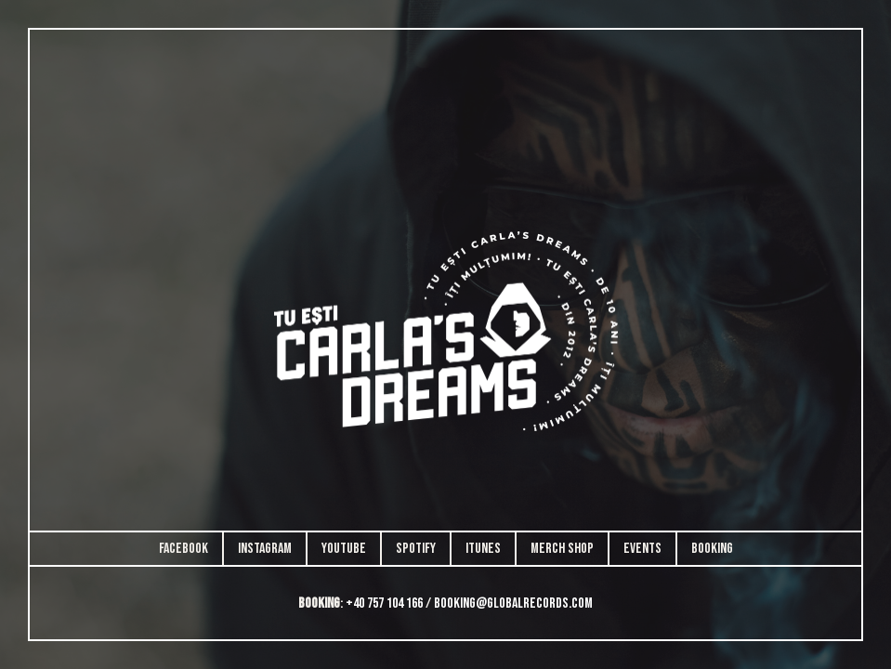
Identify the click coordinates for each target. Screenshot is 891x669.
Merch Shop (562, 549)
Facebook (183, 549)
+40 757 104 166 (384, 603)
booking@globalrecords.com (513, 603)
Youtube (343, 549)
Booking (712, 549)
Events (642, 549)
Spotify (416, 549)
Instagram (265, 549)
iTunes (483, 549)
